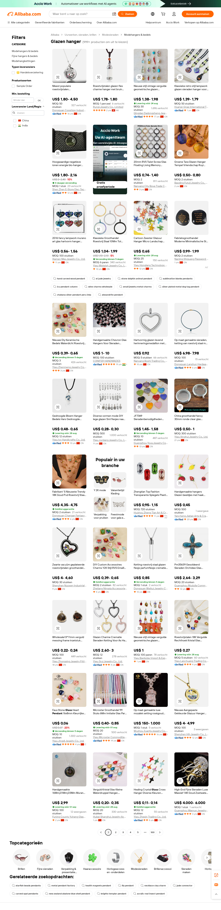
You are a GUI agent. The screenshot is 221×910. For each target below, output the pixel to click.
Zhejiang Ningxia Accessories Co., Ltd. (110, 588)
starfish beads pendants (26, 885)
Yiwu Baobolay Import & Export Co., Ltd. (151, 658)
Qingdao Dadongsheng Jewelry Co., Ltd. (151, 113)
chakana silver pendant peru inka (72, 294)
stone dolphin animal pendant (135, 278)
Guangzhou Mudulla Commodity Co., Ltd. (191, 585)
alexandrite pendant (110, 294)
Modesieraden (110, 34)
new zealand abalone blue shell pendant (67, 893)
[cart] (164, 14)
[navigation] (28, 434)
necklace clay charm (153, 885)
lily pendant (126, 885)
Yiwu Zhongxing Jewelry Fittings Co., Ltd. (69, 661)
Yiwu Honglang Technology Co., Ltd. (151, 265)
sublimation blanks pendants (175, 278)
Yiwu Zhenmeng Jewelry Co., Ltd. (69, 367)
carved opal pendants (25, 893)
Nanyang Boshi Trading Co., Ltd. (151, 360)
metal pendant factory (61, 885)
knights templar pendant (111, 893)
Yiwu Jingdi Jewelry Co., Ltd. (68, 740)
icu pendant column (65, 286)
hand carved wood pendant (69, 278)
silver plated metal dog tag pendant (179, 286)
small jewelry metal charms (135, 286)
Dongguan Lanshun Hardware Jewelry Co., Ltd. (191, 364)
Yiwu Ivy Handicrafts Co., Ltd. (68, 439)
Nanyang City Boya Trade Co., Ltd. (151, 186)
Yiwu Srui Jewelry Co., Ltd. (107, 661)
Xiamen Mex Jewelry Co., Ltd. (68, 258)
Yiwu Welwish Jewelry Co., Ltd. (110, 265)
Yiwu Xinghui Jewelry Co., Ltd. (191, 436)
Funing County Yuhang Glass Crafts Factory (69, 816)
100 (153, 832)
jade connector (182, 885)
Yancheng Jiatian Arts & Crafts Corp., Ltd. (191, 515)
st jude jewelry (101, 278)
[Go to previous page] (101, 832)
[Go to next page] (160, 832)
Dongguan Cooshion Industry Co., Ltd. (69, 110)
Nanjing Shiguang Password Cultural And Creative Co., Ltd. (191, 258)
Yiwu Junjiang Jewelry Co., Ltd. (110, 440)
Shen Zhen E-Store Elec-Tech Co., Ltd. (69, 189)
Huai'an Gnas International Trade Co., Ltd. (191, 106)
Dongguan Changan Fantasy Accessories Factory (69, 515)
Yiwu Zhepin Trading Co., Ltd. (150, 816)
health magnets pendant (96, 885)
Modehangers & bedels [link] (137, 34)
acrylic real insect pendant (149, 893)
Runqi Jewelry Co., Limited (108, 106)
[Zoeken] (127, 14)
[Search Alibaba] (81, 14)
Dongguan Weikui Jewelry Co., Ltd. (151, 588)
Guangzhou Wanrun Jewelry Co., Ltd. (191, 810)
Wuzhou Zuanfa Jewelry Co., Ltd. (151, 730)
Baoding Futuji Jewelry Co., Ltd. (191, 182)
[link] (216, 875)
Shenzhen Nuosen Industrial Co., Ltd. (69, 585)
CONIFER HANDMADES (106, 360)
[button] (114, 14)
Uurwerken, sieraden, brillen (81, 34)
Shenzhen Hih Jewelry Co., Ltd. (191, 734)
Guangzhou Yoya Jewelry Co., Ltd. (151, 443)
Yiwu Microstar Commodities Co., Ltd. (110, 737)
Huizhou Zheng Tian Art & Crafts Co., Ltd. (151, 512)
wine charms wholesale (98, 286)
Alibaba (55, 34)
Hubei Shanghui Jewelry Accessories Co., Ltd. (110, 816)
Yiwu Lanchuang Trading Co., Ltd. (191, 660)
